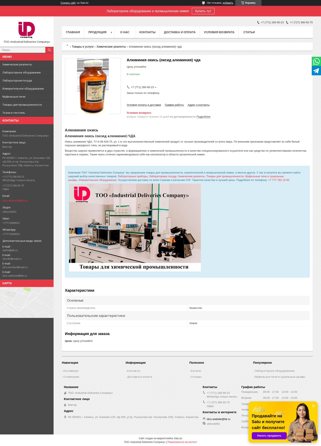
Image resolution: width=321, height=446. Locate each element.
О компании (71, 377)
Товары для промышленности (22, 104)
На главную (70, 371)
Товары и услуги (83, 46)
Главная (73, 32)
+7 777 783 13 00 (278, 180)
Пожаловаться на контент (182, 442)
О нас (124, 32)
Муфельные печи (13, 96)
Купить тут (203, 11)
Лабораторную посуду (162, 176)
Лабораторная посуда (17, 80)
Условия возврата (219, 32)
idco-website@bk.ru (14, 200)
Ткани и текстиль (13, 112)
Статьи (249, 32)
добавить (228, 2)
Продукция (97, 32)
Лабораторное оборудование (275, 371)
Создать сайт (68, 2)
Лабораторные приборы (133, 176)
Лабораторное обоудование (21, 72)
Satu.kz (178, 438)
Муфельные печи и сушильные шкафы (280, 377)
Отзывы (196, 377)
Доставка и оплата (180, 32)
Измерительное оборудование (23, 88)
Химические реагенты (17, 64)
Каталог (196, 371)
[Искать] (49, 50)
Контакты (147, 32)
